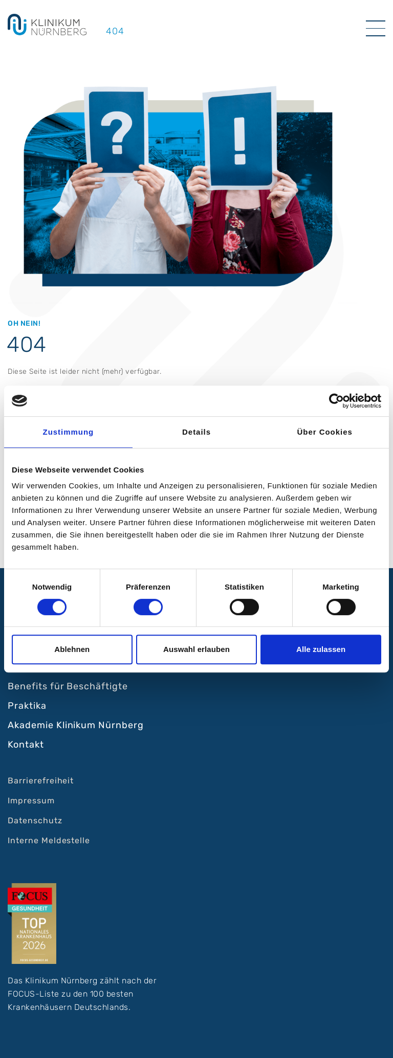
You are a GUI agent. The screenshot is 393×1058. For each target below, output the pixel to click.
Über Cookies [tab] (325, 431)
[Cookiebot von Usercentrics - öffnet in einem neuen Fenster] (336, 401)
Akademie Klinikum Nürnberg (76, 725)
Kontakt (26, 744)
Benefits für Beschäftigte (68, 686)
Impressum (31, 800)
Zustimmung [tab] (68, 431)
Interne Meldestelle (49, 840)
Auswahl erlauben (196, 649)
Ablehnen (72, 649)
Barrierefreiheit (41, 780)
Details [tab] (196, 431)
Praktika (27, 705)
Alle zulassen (320, 649)
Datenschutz (35, 820)
